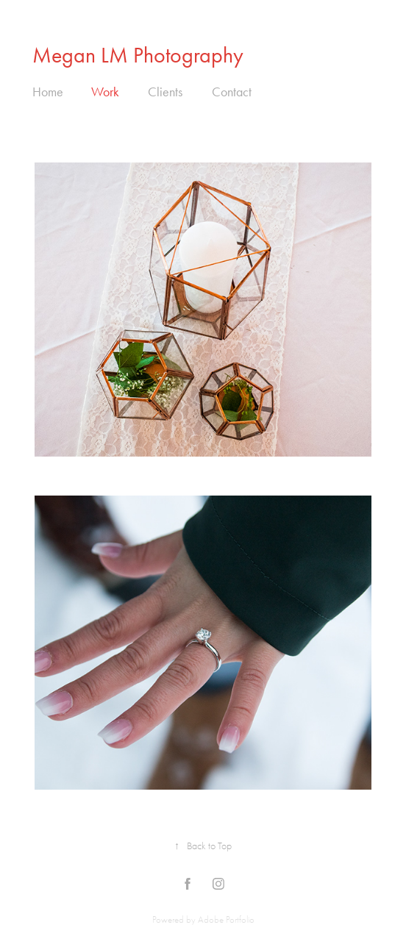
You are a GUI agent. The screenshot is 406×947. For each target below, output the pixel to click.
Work (105, 92)
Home (47, 92)
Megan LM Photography (137, 55)
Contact (232, 92)
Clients (165, 92)
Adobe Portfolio (226, 919)
